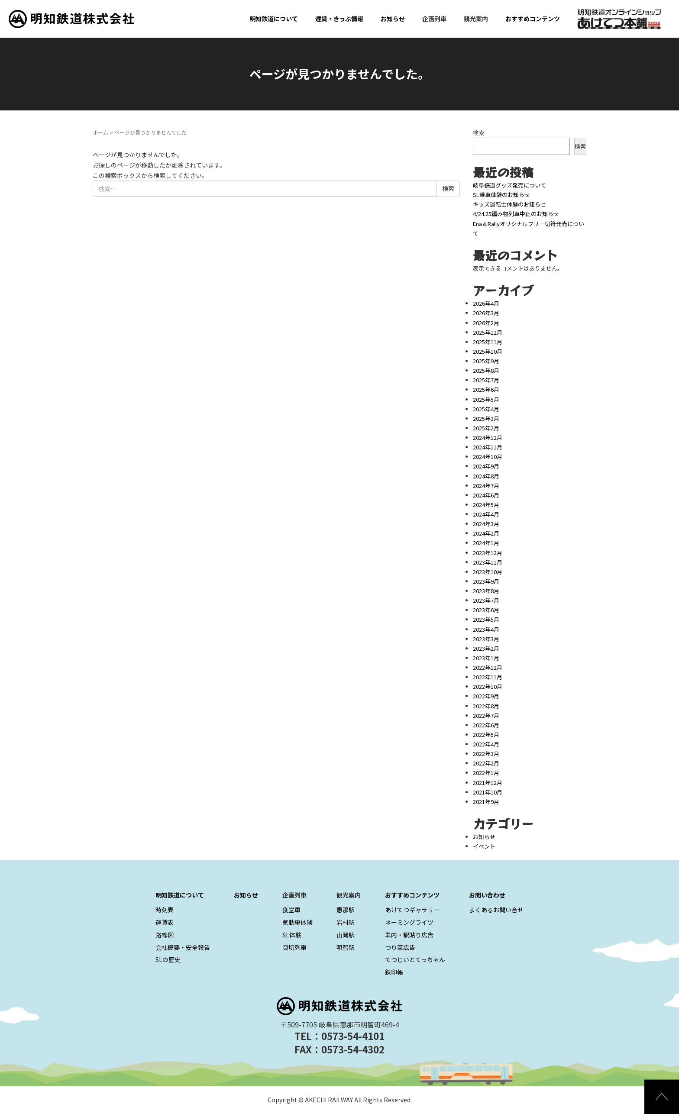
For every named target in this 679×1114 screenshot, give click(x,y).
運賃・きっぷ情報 (339, 18)
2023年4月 (486, 629)
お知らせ (393, 18)
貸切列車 (294, 947)
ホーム (100, 132)
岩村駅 (345, 922)
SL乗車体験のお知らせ (501, 195)
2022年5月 (486, 734)
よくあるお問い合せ (496, 909)
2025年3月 (486, 418)
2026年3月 (486, 313)
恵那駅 (345, 909)
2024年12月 (487, 437)
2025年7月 (486, 380)
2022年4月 (486, 744)
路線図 (164, 934)
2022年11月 (487, 677)
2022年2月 (486, 763)
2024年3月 (486, 524)
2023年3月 (486, 639)
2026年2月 (486, 323)
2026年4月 (486, 303)
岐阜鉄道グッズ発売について (509, 185)
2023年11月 (487, 562)
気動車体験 (297, 922)
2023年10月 (487, 572)
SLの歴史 (168, 959)
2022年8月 (486, 706)
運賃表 (164, 922)
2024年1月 (486, 543)
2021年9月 (486, 802)
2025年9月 (486, 361)
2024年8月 (486, 476)
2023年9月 (486, 581)
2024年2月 (486, 533)
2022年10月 (487, 686)
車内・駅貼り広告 (409, 934)
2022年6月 (486, 725)
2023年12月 (487, 553)
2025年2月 (486, 428)
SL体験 (291, 934)
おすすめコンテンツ (532, 18)
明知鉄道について (273, 18)
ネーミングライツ (409, 922)
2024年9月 (486, 466)
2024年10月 (487, 456)
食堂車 (291, 909)
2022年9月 (486, 696)
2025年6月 (486, 389)
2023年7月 (486, 600)
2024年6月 (486, 495)
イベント (484, 846)
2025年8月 (486, 370)
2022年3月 (486, 753)
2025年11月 (487, 342)
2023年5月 (486, 619)
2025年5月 (486, 399)
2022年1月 (486, 772)
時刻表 (164, 909)
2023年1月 (486, 658)
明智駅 (345, 947)
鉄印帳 (394, 972)
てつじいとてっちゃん (415, 959)
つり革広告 (400, 947)
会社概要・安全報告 (182, 947)
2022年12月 (487, 667)
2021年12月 (487, 782)
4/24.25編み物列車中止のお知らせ (516, 214)
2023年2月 (486, 648)
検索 (478, 133)
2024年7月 (486, 485)
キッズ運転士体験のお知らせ (509, 204)
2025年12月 (487, 332)
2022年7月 (486, 715)
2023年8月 (486, 591)
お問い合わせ (487, 895)
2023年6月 (486, 610)
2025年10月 (487, 351)
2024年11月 (487, 447)
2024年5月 (486, 504)
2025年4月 (486, 409)
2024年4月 (486, 514)
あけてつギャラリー (412, 909)
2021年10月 (487, 792)
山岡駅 (345, 934)
